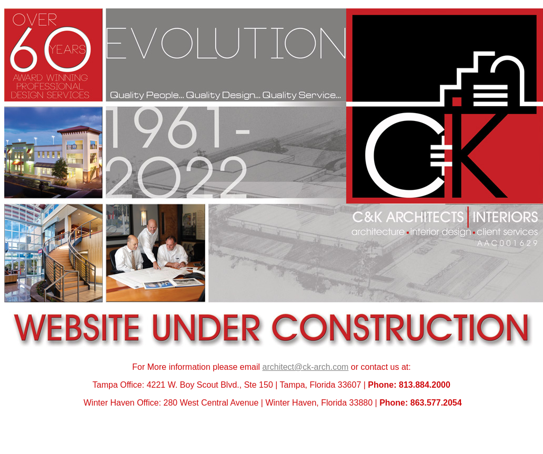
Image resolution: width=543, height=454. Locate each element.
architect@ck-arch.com (306, 366)
